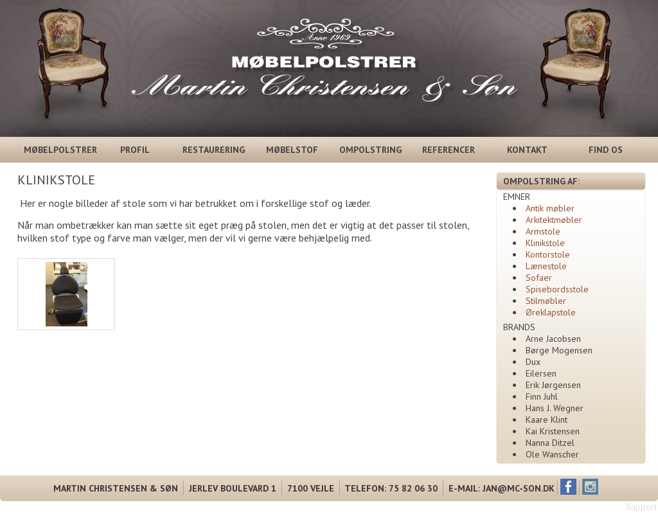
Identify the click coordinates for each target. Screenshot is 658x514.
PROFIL (135, 149)
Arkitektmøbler (554, 220)
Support (641, 507)
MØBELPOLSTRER (58, 149)
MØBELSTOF (292, 149)
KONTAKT (527, 149)
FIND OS (606, 149)
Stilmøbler (546, 300)
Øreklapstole (551, 312)
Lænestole (546, 266)
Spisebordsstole (557, 289)
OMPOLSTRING (370, 149)
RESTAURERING (213, 149)
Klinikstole (545, 243)
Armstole (543, 231)
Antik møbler (550, 208)
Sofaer (539, 277)
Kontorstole (548, 254)
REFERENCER (448, 149)
